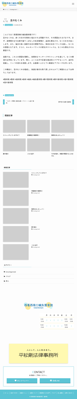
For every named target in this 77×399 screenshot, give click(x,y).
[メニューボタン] (73, 4)
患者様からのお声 (44, 393)
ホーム (6, 393)
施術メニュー (24, 393)
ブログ (8, 276)
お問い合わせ (68, 393)
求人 (7, 281)
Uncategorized (8, 25)
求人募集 (60, 393)
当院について (34, 393)
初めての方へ (14, 393)
